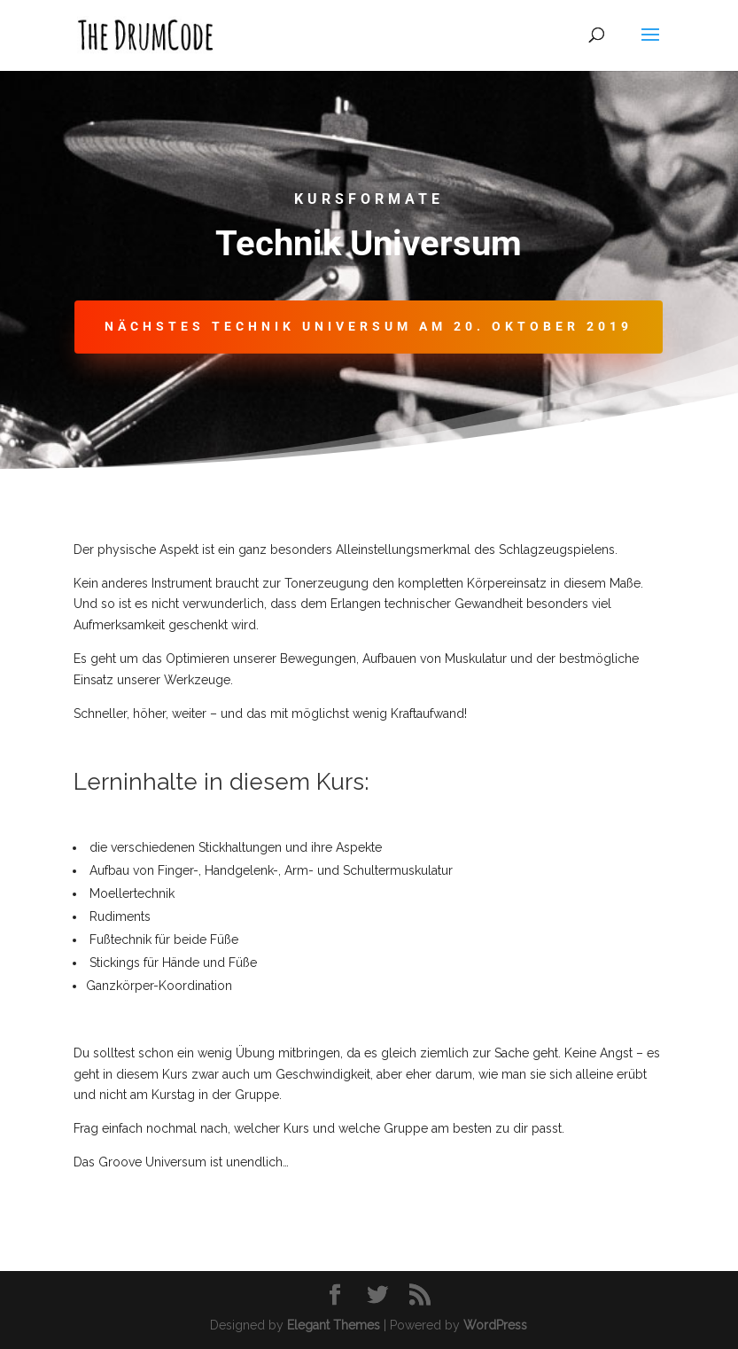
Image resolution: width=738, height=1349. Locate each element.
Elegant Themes (333, 1325)
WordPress (495, 1325)
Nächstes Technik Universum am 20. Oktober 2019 (369, 326)
